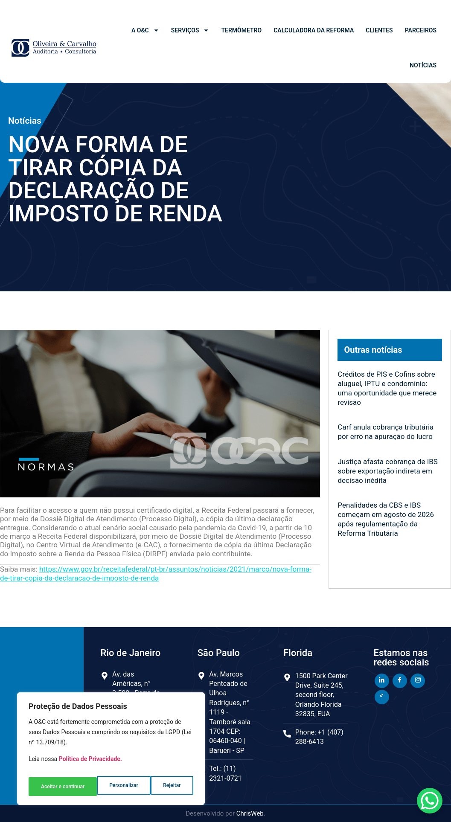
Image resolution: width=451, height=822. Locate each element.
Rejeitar (102, 786)
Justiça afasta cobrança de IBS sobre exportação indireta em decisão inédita (387, 471)
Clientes (379, 30)
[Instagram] (417, 681)
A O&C (145, 30)
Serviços (190, 30)
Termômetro (241, 30)
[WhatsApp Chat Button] (429, 800)
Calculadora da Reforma (314, 30)
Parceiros (420, 30)
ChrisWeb (250, 813)
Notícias (423, 65)
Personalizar (54, 786)
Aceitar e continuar (159, 786)
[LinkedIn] (382, 681)
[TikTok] (382, 697)
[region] (111, 752)
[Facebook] (400, 681)
